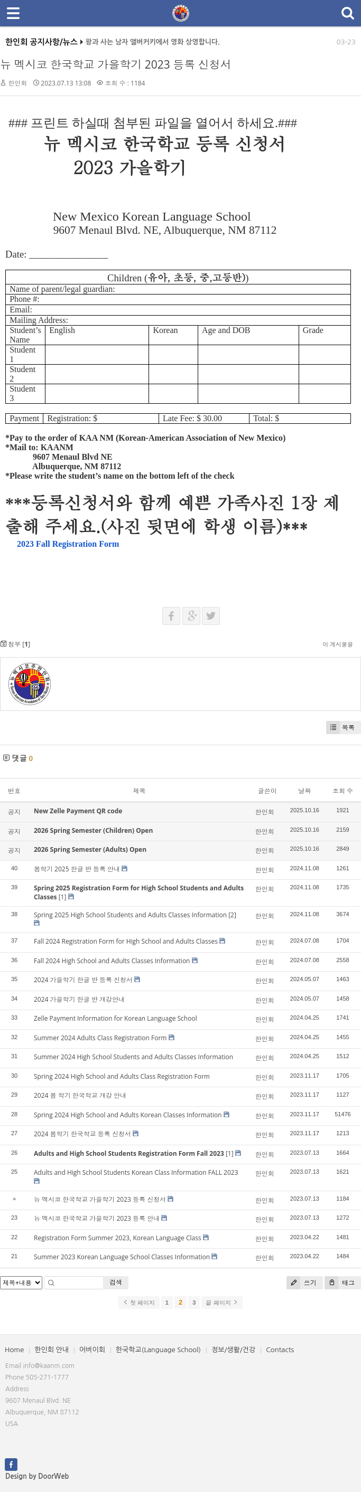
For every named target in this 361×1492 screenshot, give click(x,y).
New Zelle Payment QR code (78, 810)
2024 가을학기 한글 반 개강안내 (79, 999)
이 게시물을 (337, 644)
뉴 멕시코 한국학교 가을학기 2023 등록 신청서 (116, 64)
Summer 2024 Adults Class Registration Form (100, 1037)
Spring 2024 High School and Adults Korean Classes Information (128, 1114)
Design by (37, 1476)
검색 (115, 1282)
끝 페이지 (222, 1302)
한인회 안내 (51, 1349)
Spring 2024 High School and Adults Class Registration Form (122, 1076)
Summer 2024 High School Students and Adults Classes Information (133, 1056)
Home (14, 1349)
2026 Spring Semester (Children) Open (93, 830)
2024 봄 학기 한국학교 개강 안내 (80, 1095)
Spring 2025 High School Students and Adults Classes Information (130, 914)
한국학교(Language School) (158, 1349)
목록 (340, 727)
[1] (63, 896)
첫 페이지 (139, 1302)
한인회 (17, 83)
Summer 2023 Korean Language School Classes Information (122, 1256)
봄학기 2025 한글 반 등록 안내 (77, 868)
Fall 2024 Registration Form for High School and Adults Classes (126, 941)
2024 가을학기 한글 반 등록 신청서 (83, 979)
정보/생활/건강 (233, 1349)
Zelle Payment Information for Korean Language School (115, 1018)
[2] (232, 914)
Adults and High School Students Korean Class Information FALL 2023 (136, 1172)
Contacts (280, 1349)
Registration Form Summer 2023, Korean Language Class (117, 1237)
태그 (340, 1282)
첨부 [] (15, 644)
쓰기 (301, 1282)
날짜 (304, 790)
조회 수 (342, 790)
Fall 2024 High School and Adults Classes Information (112, 960)
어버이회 (92, 1349)
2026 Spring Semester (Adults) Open (90, 849)
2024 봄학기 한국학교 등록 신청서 (82, 1133)
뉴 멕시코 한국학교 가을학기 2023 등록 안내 (97, 1218)
